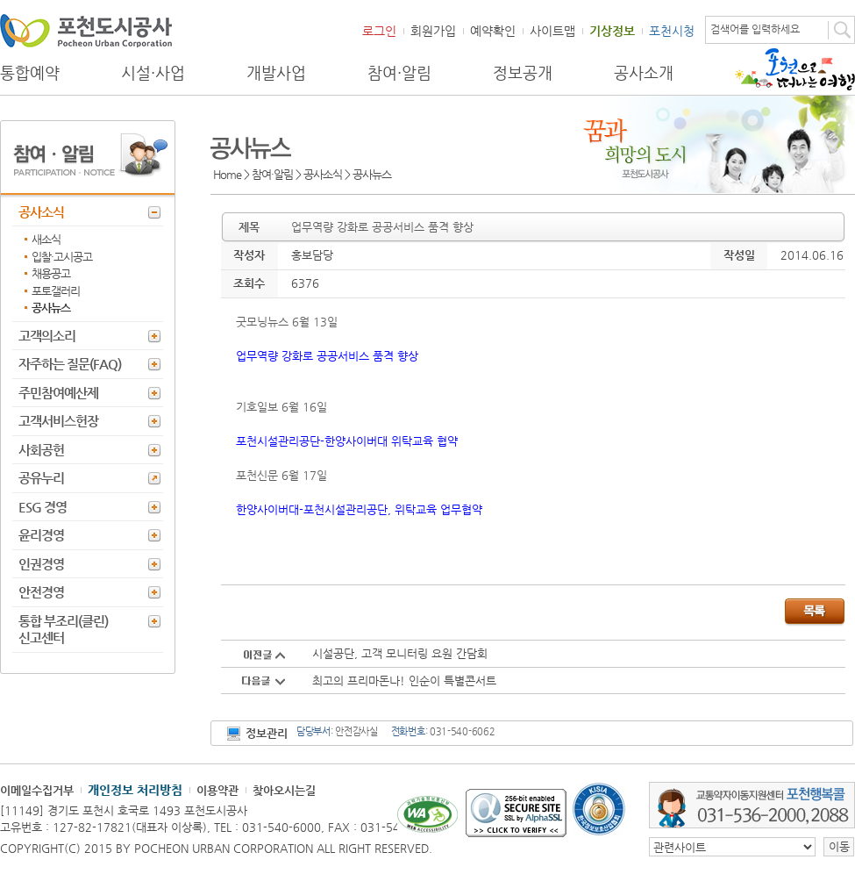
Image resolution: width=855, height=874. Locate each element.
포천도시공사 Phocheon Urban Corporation (86, 30)
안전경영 (41, 591)
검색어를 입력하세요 (755, 29)
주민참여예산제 (58, 392)
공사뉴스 (51, 307)
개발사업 (276, 73)
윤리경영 (41, 534)
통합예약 (30, 73)
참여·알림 (399, 73)
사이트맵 (552, 31)
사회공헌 (41, 449)
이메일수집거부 (37, 790)
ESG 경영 (42, 506)
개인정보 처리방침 (135, 790)
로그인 (379, 31)
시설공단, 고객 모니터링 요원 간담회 (400, 653)
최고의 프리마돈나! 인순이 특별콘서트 (404, 680)
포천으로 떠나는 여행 (795, 69)
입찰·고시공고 (62, 256)
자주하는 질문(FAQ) (69, 363)
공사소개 (643, 73)
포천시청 (672, 31)
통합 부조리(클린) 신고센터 (63, 629)
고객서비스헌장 (58, 420)
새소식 (46, 239)
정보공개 (522, 73)
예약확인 (493, 31)
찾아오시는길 (284, 790)
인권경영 (41, 563)
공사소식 (41, 211)
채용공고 (51, 273)
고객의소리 (46, 335)
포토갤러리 (56, 290)
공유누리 (41, 477)
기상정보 (612, 31)
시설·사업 (153, 73)
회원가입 (433, 31)
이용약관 (217, 790)
